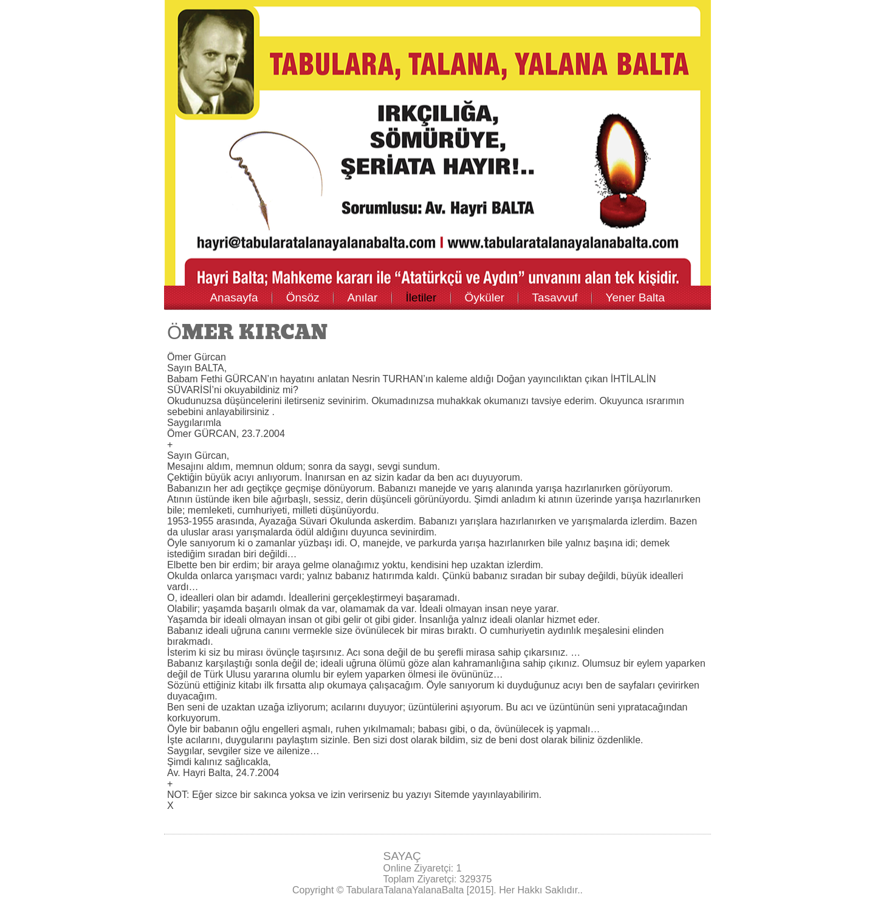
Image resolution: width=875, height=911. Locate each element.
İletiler (421, 297)
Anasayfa (234, 297)
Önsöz (303, 297)
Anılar (363, 297)
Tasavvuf (555, 297)
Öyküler (484, 297)
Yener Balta (635, 297)
